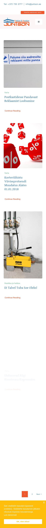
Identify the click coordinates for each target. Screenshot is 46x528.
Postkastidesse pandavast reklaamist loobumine (21, 98)
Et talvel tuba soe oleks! (20, 287)
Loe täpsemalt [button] (10, 515)
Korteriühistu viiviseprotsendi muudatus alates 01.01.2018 (15, 183)
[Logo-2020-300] (16, 18)
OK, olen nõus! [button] (22, 522)
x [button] (44, 502)
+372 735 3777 (15, 4)
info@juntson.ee (33, 4)
